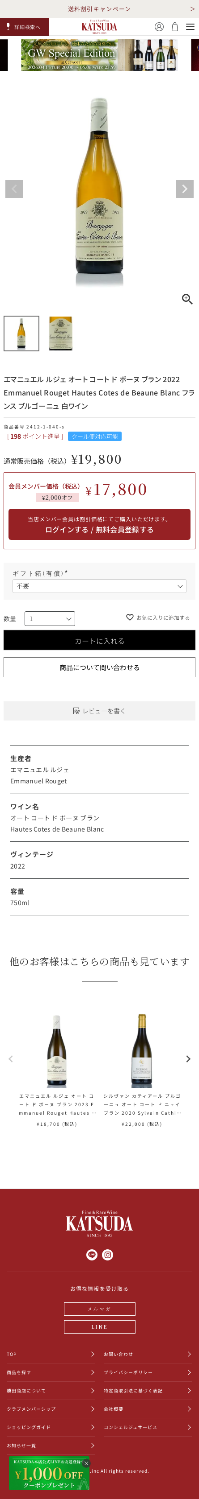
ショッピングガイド (29, 1427)
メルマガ (99, 1308)
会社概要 (113, 1408)
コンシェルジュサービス (130, 1427)
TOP (12, 1354)
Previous (14, 189)
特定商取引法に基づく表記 (133, 1390)
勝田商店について (26, 1390)
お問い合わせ (118, 1354)
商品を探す (19, 1372)
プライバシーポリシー (128, 1372)
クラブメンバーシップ (31, 1408)
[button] (24, 27)
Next (185, 189)
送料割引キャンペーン (99, 9)
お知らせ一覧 (21, 1445)
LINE (99, 1326)
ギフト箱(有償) (42, 573)
